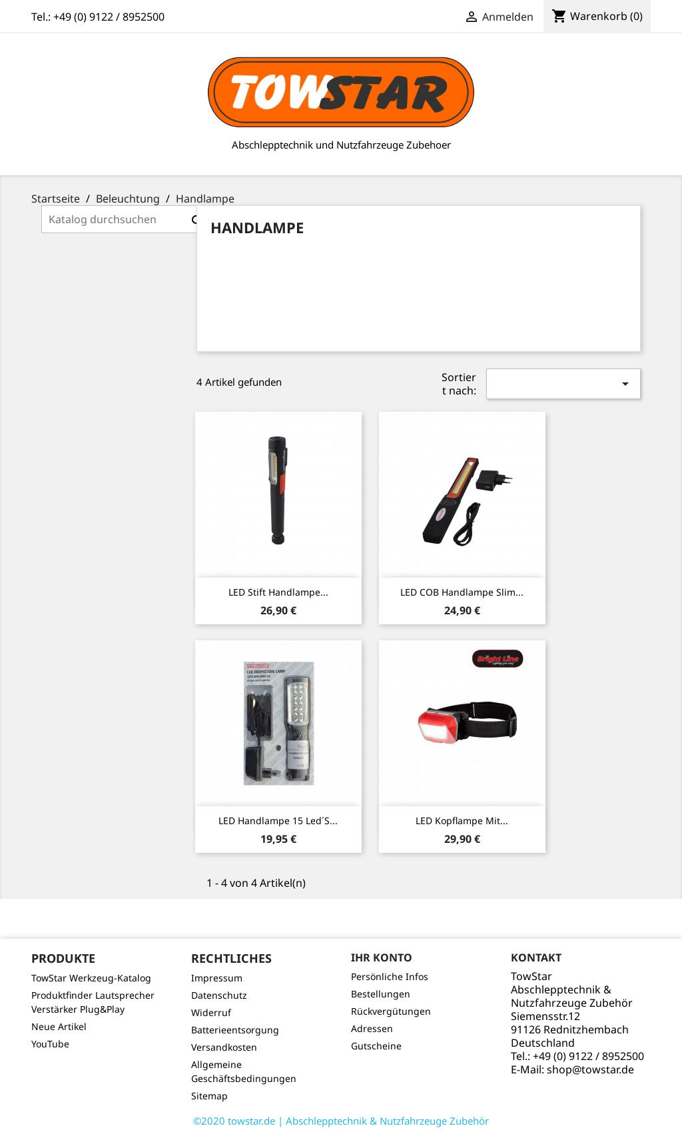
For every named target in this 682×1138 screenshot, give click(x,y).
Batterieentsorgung (235, 1029)
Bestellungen (380, 993)
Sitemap (209, 1095)
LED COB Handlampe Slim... (461, 592)
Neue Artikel (59, 1026)
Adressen (372, 1028)
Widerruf (211, 1012)
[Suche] (126, 219)
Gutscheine (376, 1045)
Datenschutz (219, 995)
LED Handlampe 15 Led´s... (278, 820)
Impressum (216, 977)
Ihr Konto (381, 957)
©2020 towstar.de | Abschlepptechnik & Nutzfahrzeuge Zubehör (341, 1120)
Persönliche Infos (389, 976)
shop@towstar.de (590, 1069)
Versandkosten (224, 1047)
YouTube (50, 1043)
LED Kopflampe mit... (462, 820)
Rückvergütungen (391, 1011)
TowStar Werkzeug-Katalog (91, 977)
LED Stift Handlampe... (278, 592)
